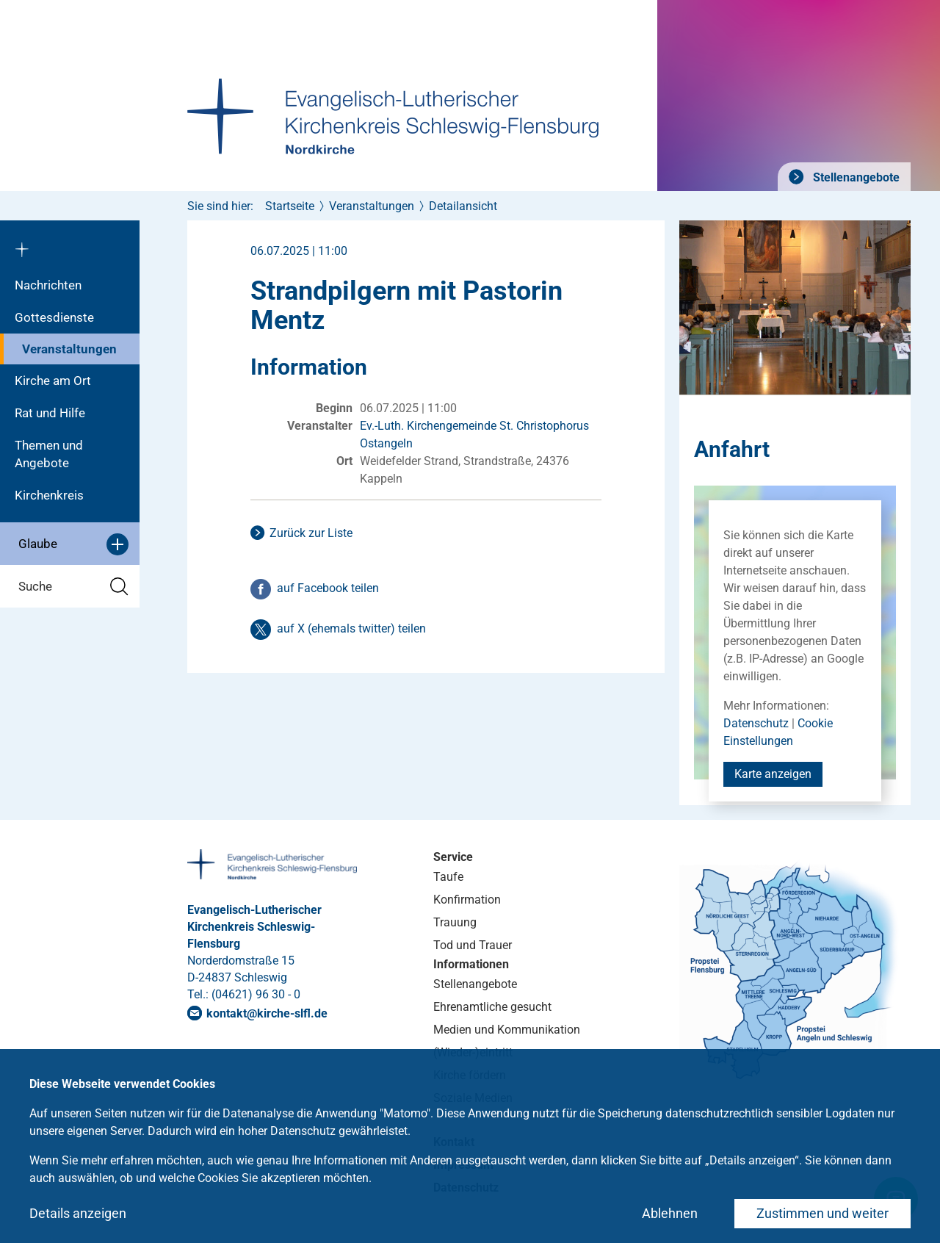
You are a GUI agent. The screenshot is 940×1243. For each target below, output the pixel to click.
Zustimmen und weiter (822, 1213)
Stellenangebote (855, 177)
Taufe (448, 877)
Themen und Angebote (49, 454)
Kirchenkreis (49, 495)
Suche (73, 586)
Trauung (455, 922)
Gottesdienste (54, 317)
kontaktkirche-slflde (267, 1013)
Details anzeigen (77, 1213)
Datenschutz (756, 723)
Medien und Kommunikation (506, 1030)
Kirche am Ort (53, 380)
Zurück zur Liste (311, 533)
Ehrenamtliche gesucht (492, 1007)
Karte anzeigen (772, 774)
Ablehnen (670, 1213)
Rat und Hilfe (50, 413)
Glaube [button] (73, 544)
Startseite (289, 206)
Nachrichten (48, 285)
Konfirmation (467, 900)
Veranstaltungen (69, 349)
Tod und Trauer (472, 945)
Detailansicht (463, 206)
